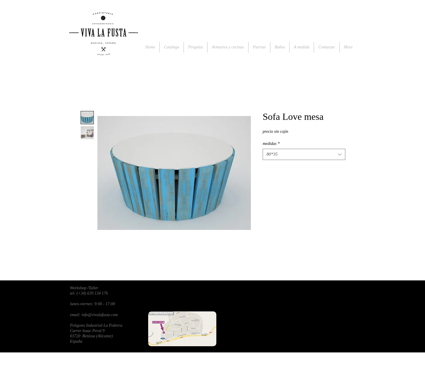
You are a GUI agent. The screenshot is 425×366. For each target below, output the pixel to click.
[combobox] (304, 154)
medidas (271, 143)
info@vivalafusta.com (99, 315)
